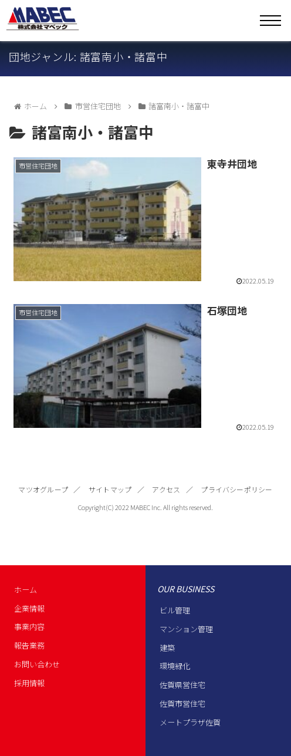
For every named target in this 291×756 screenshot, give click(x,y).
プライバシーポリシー (236, 489)
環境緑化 (175, 665)
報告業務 (29, 645)
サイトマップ (110, 489)
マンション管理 (186, 629)
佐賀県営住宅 (182, 684)
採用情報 (29, 683)
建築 (167, 647)
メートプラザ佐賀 (190, 722)
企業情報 (29, 608)
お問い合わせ (37, 664)
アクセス (166, 489)
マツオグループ (43, 489)
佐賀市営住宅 (182, 703)
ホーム (25, 589)
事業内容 (29, 626)
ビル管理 (175, 610)
